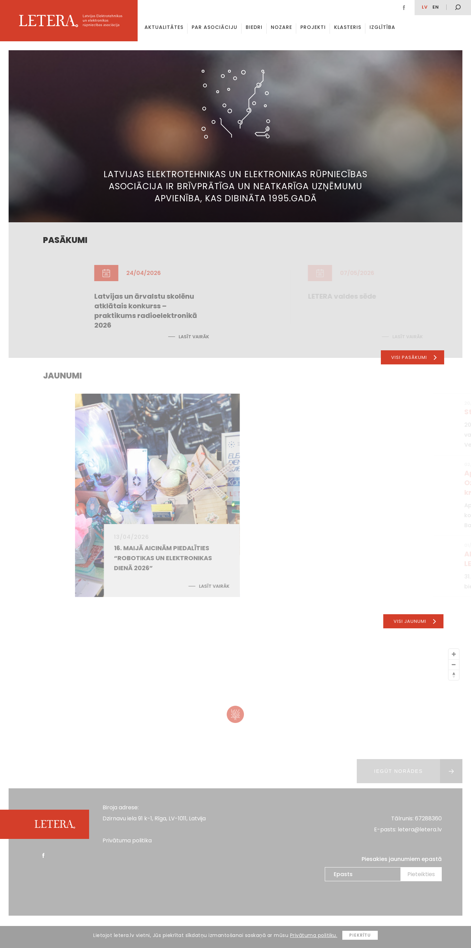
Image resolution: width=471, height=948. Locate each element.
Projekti (313, 27)
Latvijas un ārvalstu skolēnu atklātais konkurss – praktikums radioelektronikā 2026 (220, 310)
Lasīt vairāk (268, 336)
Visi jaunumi (415, 621)
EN (435, 7)
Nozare (281, 27)
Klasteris (347, 27)
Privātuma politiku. (314, 935)
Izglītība (382, 27)
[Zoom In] (454, 654)
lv (425, 7)
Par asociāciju (214, 27)
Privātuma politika (127, 840)
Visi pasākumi (414, 357)
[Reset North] (454, 675)
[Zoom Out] (454, 664)
